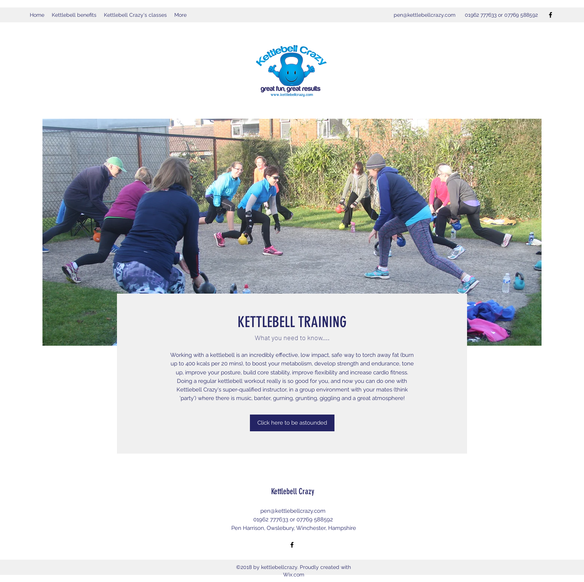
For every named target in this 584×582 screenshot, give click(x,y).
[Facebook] (550, 15)
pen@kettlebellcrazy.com (425, 15)
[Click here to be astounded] (292, 423)
